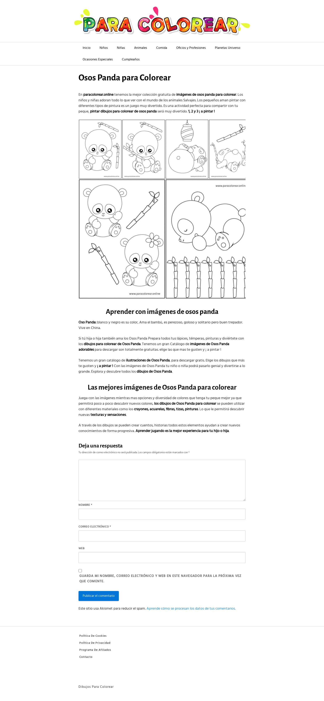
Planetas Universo (227, 48)
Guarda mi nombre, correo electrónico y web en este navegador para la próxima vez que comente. (160, 579)
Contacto (86, 657)
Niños (104, 48)
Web (82, 548)
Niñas (121, 48)
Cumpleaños (131, 59)
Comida (161, 48)
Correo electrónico (95, 527)
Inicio (87, 48)
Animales (140, 48)
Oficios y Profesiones (191, 48)
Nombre (85, 505)
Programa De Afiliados (95, 650)
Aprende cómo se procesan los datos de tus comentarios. (191, 609)
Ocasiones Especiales (98, 59)
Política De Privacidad (95, 643)
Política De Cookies (93, 636)
